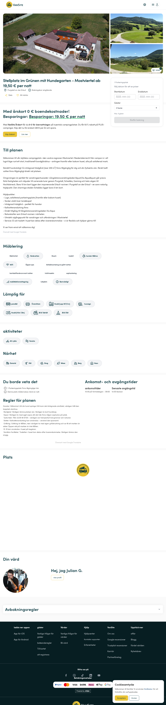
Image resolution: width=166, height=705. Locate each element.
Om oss (110, 633)
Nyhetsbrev (136, 651)
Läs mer (24, 134)
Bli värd (64, 642)
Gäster (117, 102)
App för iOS (19, 633)
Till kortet (41, 648)
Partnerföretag (114, 657)
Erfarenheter (90, 645)
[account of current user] (155, 4)
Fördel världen (137, 645)
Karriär (110, 651)
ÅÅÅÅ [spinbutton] (118, 96)
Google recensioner (116, 639)
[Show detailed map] (83, 505)
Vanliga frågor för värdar (69, 635)
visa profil (57, 577)
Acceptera (121, 698)
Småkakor (148, 689)
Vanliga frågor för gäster (45, 635)
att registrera (43, 654)
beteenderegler (44, 642)
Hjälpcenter (89, 633)
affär (133, 633)
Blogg (133, 639)
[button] (144, 4)
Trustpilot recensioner (117, 645)
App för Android (21, 639)
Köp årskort (10, 134)
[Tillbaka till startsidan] (14, 5)
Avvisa (134, 698)
